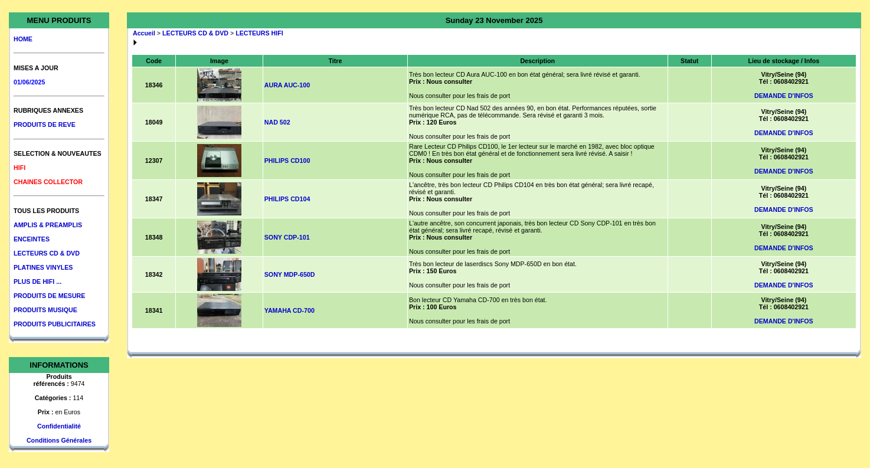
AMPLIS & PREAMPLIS (48, 224)
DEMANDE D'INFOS (783, 95)
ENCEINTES (32, 239)
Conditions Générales (59, 440)
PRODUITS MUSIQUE (45, 309)
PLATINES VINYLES (43, 267)
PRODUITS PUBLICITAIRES (55, 324)
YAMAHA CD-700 (289, 310)
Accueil (144, 33)
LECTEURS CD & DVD (47, 253)
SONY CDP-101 (287, 237)
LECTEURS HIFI (259, 33)
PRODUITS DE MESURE (49, 295)
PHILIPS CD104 (287, 198)
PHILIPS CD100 (287, 160)
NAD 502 (277, 122)
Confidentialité (59, 426)
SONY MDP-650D (289, 274)
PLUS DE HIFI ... (37, 281)
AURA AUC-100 (287, 85)
